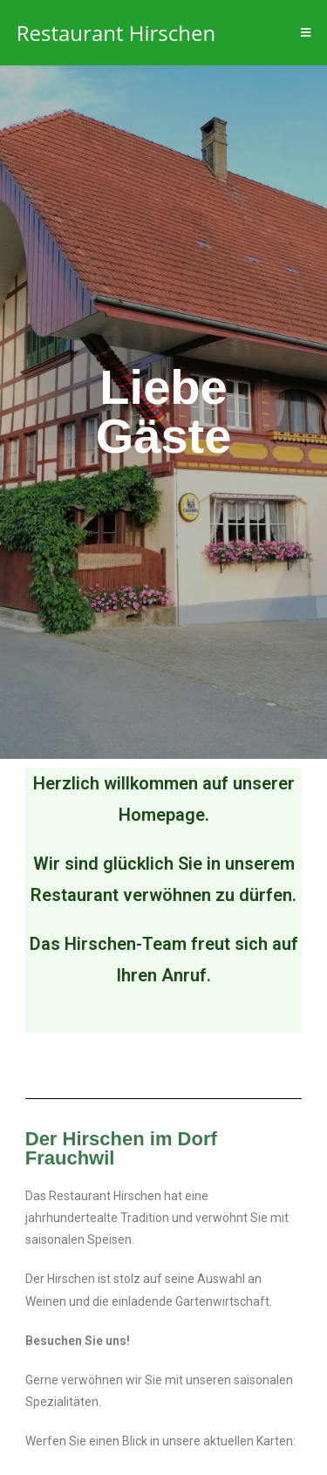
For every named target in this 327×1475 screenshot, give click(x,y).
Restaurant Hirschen (116, 32)
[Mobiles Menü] (306, 32)
